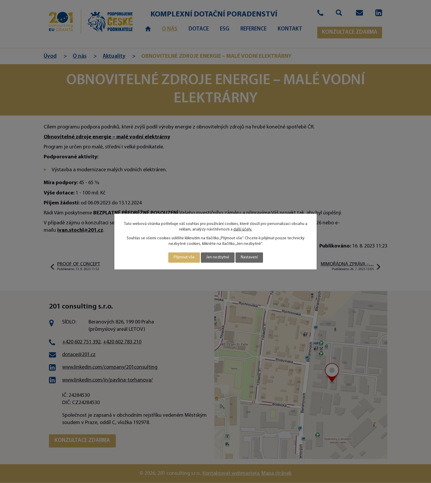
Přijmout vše (183, 257)
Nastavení (250, 257)
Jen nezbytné (217, 257)
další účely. (242, 229)
